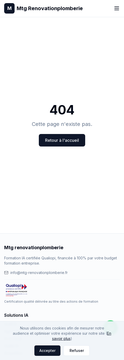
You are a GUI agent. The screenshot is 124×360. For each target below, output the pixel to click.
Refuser (77, 350)
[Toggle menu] (117, 8)
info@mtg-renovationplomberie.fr (36, 272)
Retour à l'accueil (62, 140)
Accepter (47, 350)
